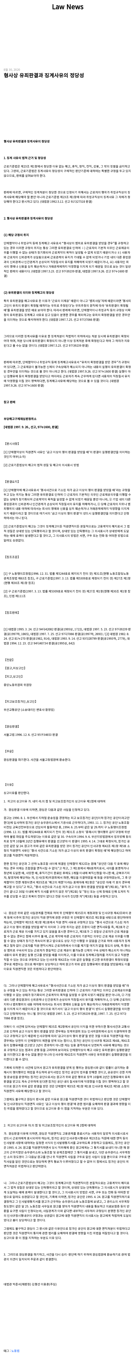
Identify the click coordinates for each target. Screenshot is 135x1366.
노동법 (15, 1350)
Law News (67, 6)
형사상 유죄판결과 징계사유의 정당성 (44, 75)
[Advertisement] (67, 42)
